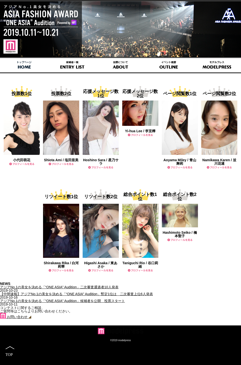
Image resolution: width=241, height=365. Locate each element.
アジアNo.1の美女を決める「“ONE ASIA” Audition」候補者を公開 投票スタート (62, 301)
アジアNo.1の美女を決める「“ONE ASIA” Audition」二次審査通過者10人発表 (59, 287)
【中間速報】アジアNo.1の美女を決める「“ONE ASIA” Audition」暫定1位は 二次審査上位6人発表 (76, 294)
